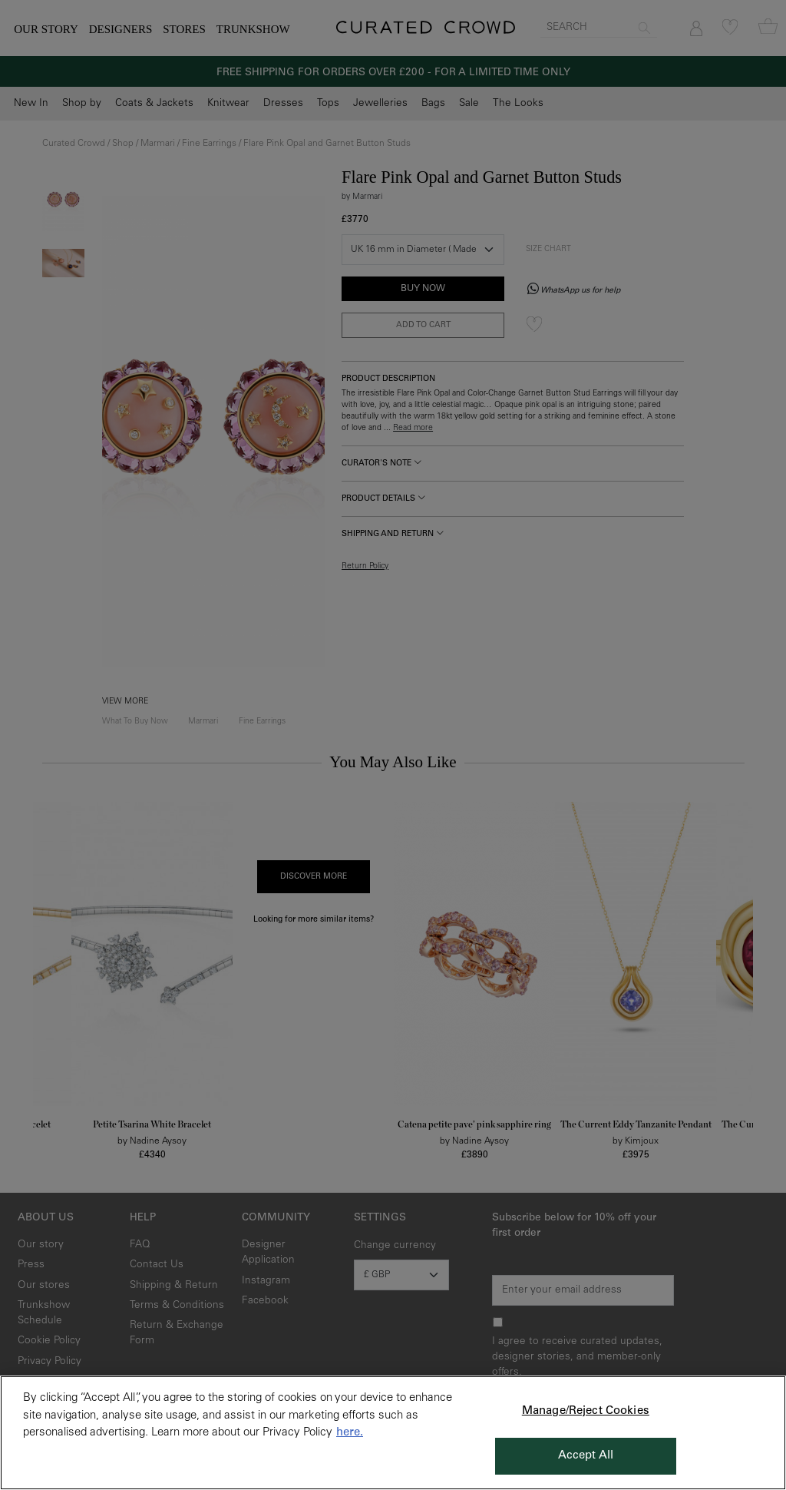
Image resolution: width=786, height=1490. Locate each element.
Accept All (586, 1456)
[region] (393, 1433)
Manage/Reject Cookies (585, 1411)
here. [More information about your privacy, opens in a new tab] (349, 1433)
